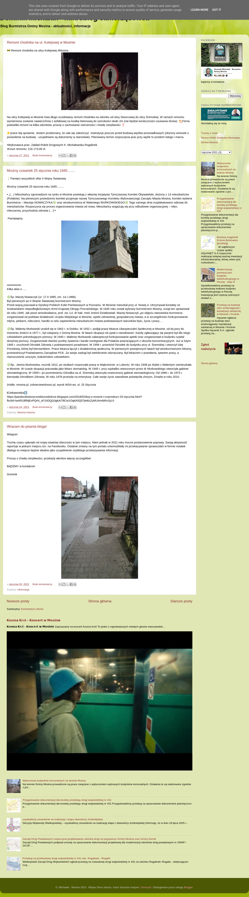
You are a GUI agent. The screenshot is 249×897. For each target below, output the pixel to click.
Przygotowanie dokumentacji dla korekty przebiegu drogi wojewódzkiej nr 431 (66, 800)
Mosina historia (26, 412)
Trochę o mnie (209, 133)
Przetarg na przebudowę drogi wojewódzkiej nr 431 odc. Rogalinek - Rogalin (66, 858)
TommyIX (146, 887)
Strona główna (100, 601)
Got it (216, 10)
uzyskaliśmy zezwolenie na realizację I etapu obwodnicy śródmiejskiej (62, 819)
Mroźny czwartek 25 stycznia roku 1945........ (41, 171)
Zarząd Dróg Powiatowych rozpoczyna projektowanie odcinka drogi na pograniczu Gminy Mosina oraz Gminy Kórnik (89, 838)
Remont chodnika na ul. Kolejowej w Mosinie (41, 42)
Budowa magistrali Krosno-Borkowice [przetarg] (227, 240)
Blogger (188, 887)
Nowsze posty (18, 601)
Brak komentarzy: (43, 155)
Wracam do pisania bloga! (27, 426)
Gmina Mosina (209, 142)
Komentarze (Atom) (32, 609)
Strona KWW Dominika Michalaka (220, 137)
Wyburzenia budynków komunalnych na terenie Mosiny (54, 780)
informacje (23, 589)
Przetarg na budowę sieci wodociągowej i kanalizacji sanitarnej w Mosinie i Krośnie (229, 309)
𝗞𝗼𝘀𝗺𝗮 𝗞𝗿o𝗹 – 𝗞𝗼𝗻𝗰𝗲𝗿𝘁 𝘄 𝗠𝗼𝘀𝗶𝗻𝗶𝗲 (33, 620)
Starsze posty (181, 601)
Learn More (199, 10)
